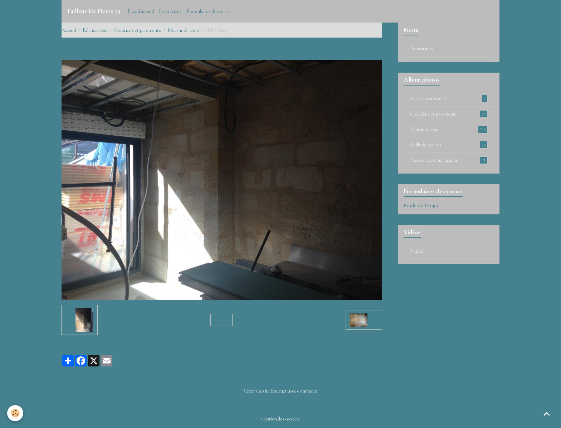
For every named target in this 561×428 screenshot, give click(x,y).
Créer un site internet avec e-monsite (280, 391)
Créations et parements (137, 30)
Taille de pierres (449, 144)
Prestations (170, 11)
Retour (222, 320)
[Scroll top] (547, 414)
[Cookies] (15, 413)
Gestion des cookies (280, 419)
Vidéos (416, 251)
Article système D (449, 98)
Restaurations (449, 129)
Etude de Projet (421, 205)
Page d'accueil (141, 11)
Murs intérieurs (183, 30)
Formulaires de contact (209, 11)
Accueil (69, 30)
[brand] (93, 11)
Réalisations (95, 30)
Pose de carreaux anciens (449, 160)
